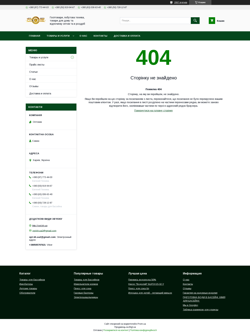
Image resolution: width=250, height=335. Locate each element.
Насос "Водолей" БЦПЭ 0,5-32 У (146, 284)
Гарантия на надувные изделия (200, 293)
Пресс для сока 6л (138, 288)
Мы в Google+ (190, 305)
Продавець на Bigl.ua (125, 327)
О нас (83, 36)
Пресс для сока (82, 288)
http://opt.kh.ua (39, 225)
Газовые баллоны (83, 293)
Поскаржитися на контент (115, 330)
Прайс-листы (36, 64)
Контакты (100, 36)
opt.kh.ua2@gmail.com (44, 230)
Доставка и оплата (127, 36)
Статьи (33, 71)
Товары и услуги (58, 36)
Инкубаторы (26, 284)
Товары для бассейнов (32, 279)
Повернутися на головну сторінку (153, 110)
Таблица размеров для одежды (200, 309)
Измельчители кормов (86, 284)
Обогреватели (27, 293)
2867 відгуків (180, 2)
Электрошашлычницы (86, 297)
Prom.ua (142, 324)
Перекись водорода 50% (142, 279)
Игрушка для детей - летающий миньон (150, 293)
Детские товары (28, 288)
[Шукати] (195, 20)
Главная (34, 36)
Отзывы (33, 86)
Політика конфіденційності (143, 330)
